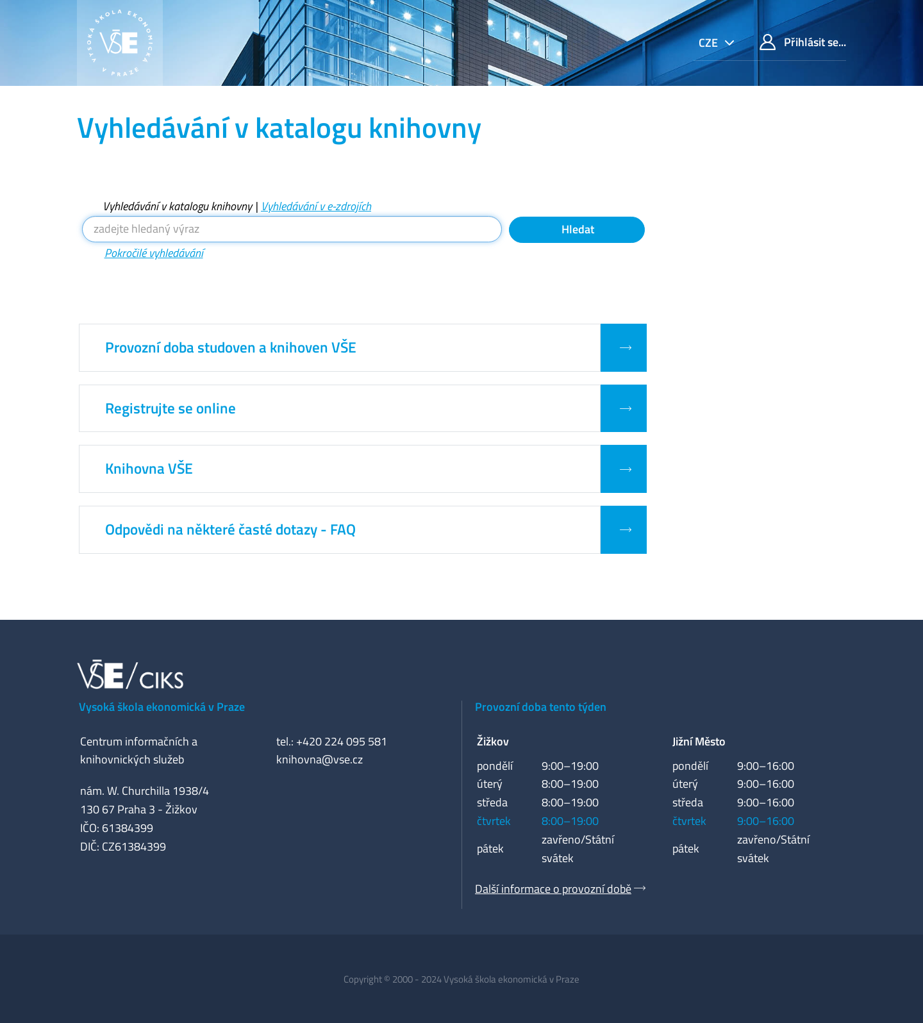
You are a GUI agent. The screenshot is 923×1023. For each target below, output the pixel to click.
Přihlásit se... (803, 42)
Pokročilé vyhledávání (153, 253)
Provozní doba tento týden (540, 706)
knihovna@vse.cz (319, 759)
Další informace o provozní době (553, 888)
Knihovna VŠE (149, 468)
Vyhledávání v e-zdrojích (316, 206)
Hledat (576, 229)
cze (709, 42)
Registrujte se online (170, 408)
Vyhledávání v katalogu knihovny (177, 206)
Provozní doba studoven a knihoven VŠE (230, 347)
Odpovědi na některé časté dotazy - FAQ (230, 529)
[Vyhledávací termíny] (292, 229)
